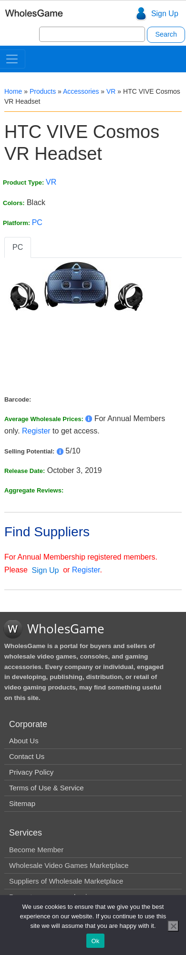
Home (13, 91)
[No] (173, 926)
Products (43, 91)
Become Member (36, 850)
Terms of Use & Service (46, 788)
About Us (24, 741)
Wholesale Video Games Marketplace (69, 865)
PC (37, 222)
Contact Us (26, 756)
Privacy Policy (31, 772)
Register (36, 431)
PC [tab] (17, 247)
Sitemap (22, 803)
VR (110, 91)
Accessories (81, 91)
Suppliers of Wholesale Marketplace (66, 881)
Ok (95, 941)
